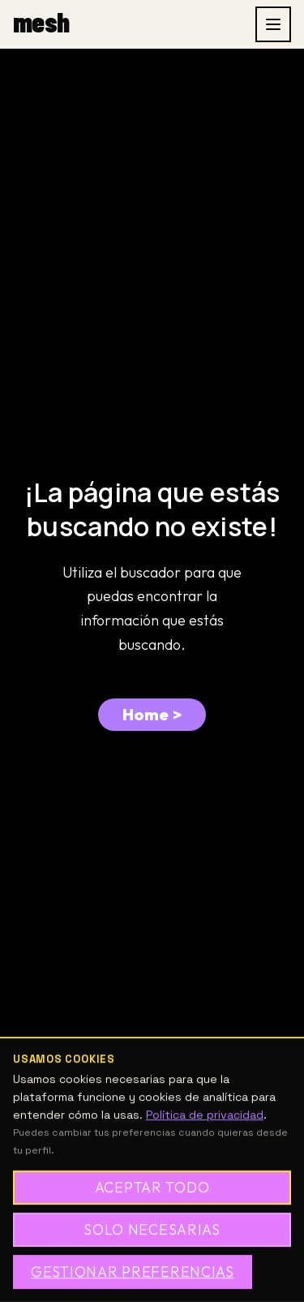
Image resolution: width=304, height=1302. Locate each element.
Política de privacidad (204, 1114)
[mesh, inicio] (41, 24)
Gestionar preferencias (132, 1271)
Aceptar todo (152, 1187)
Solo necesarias (152, 1229)
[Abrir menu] (273, 24)
